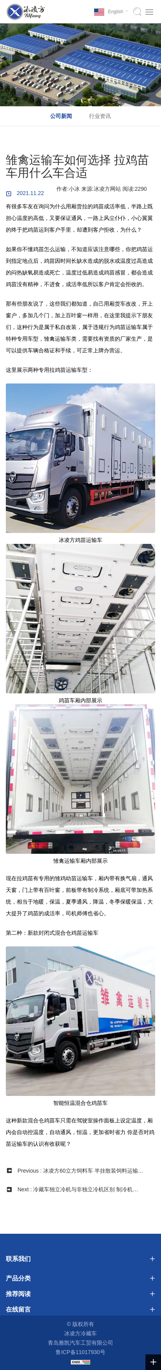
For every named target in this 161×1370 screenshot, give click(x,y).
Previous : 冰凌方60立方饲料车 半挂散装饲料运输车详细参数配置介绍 (81, 1174)
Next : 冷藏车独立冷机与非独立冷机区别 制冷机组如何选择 (78, 1192)
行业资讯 (100, 116)
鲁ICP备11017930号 (80, 1352)
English (115, 11)
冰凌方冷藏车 (80, 1333)
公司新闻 (61, 116)
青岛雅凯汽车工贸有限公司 (80, 1343)
